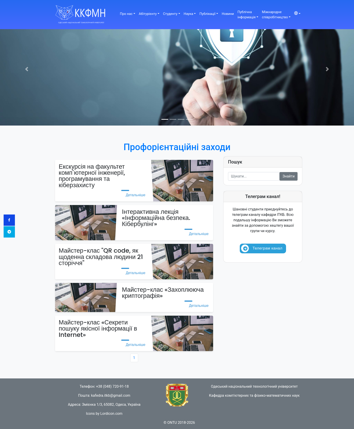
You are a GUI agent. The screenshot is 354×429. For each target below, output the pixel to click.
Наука (188, 14)
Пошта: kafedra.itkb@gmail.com (104, 395)
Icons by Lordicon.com (104, 413)
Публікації (207, 14)
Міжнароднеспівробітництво (275, 14)
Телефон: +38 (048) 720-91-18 (104, 386)
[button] (26, 69)
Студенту (170, 14)
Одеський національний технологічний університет (254, 386)
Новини (228, 14)
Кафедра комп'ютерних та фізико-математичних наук (254, 395)
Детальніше (135, 195)
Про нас (126, 14)
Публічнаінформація (247, 14)
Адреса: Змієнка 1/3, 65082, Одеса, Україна (104, 404)
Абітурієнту (148, 14)
